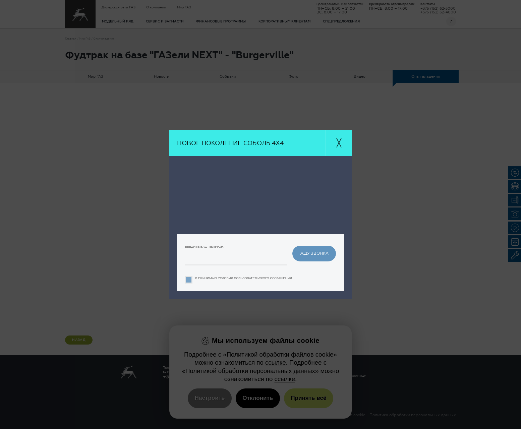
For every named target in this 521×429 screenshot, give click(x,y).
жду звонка (314, 253)
